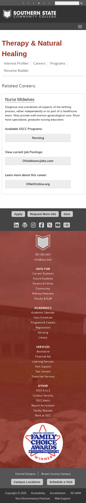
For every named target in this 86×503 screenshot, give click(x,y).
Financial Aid (43, 356)
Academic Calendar (43, 312)
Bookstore (43, 351)
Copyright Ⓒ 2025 (15, 493)
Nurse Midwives (19, 99)
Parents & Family (43, 283)
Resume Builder (16, 70)
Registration (43, 327)
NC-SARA (75, 493)
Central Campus (25, 474)
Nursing (38, 138)
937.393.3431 (43, 254)
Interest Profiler (16, 63)
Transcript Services (43, 376)
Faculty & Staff (43, 298)
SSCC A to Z (43, 390)
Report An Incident (43, 405)
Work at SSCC (43, 415)
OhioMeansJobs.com (37, 161)
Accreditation (58, 493)
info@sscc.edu (43, 259)
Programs (57, 63)
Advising (43, 332)
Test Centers (43, 371)
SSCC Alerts (43, 400)
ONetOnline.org (38, 184)
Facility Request (43, 410)
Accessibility (38, 493)
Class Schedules (43, 317)
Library (43, 337)
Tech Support (43, 366)
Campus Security (43, 395)
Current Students (43, 273)
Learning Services (43, 361)
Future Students (43, 278)
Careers (39, 63)
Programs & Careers (43, 322)
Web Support (62, 498)
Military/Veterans (43, 293)
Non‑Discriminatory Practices (33, 498)
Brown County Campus (56, 474)
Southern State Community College (29, 14)
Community (43, 288)
